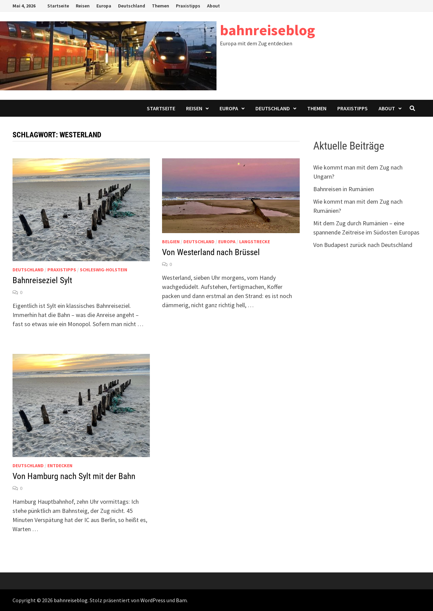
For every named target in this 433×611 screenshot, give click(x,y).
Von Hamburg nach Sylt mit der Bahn (74, 476)
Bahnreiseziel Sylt (42, 280)
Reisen (83, 6)
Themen (160, 6)
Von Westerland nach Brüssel (211, 252)
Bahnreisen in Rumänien (343, 189)
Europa (103, 6)
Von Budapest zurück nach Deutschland (362, 245)
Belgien (171, 242)
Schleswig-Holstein (103, 270)
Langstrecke (254, 242)
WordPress (152, 600)
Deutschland (131, 6)
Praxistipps (188, 6)
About (213, 6)
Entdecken (59, 465)
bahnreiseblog (267, 30)
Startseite (58, 6)
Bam (181, 600)
